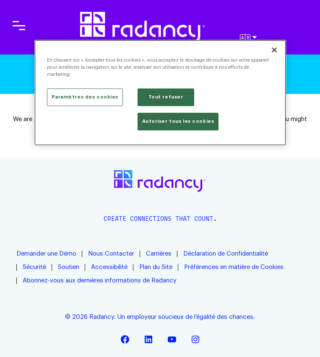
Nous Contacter (111, 254)
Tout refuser (165, 97)
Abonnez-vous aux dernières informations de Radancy (100, 280)
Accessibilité (109, 267)
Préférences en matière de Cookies (234, 267)
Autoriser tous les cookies (178, 121)
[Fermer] (274, 50)
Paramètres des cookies (85, 97)
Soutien (68, 267)
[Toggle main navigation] (19, 25)
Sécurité (34, 267)
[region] (160, 92)
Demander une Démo (46, 254)
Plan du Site (155, 267)
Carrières (159, 254)
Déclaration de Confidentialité (225, 254)
